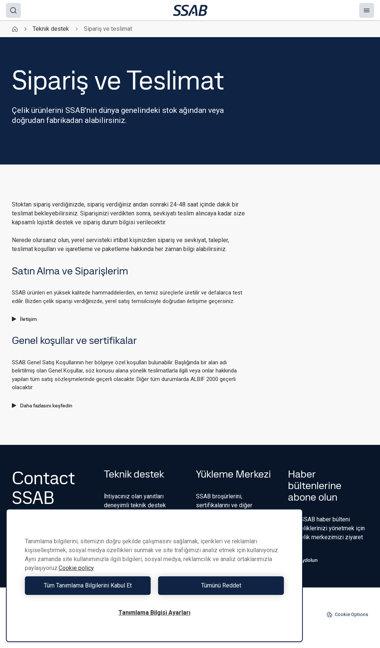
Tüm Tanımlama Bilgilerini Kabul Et (88, 585)
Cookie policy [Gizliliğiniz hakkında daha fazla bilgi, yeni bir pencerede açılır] (76, 568)
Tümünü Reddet (221, 585)
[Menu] (366, 10)
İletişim (24, 319)
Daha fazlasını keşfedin (42, 405)
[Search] (13, 10)
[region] (154, 575)
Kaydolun (303, 560)
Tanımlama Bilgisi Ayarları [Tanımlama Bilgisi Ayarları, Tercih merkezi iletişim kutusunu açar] (154, 612)
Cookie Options (347, 615)
